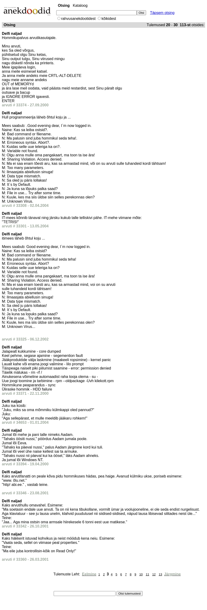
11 (147, 574)
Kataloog (80, 5)
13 (160, 574)
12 (154, 574)
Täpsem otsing (162, 13)
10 (141, 574)
